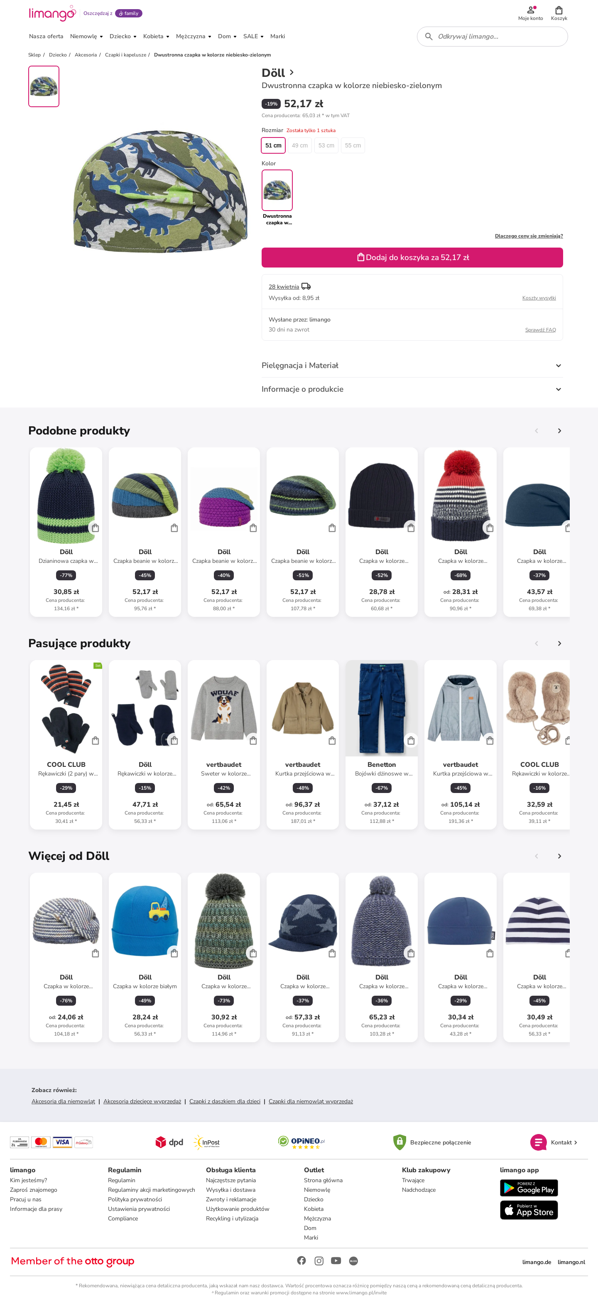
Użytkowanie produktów (238, 1209)
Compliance (123, 1219)
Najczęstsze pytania (231, 1180)
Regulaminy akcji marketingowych (151, 1190)
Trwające (413, 1180)
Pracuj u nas (26, 1199)
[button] (559, 13)
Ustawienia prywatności (139, 1209)
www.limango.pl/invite (361, 1292)
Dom (310, 1228)
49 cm (300, 145)
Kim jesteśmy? (28, 1180)
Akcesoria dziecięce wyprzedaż (142, 1101)
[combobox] (492, 36)
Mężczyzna (317, 1219)
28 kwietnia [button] (284, 287)
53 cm (326, 145)
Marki (311, 1238)
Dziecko (314, 1199)
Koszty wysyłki (539, 298)
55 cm (353, 145)
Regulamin (121, 1180)
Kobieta (314, 1209)
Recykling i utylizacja (232, 1219)
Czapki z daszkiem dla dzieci (224, 1101)
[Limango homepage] (52, 13)
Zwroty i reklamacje (231, 1199)
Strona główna (323, 1180)
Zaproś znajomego (33, 1190)
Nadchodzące (419, 1190)
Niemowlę (317, 1190)
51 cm (273, 145)
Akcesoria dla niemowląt (63, 1101)
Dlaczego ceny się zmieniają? (529, 236)
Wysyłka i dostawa (230, 1190)
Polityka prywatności (135, 1199)
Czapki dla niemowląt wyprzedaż (311, 1101)
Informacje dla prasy (36, 1209)
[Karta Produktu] (66, 532)
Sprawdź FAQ (540, 329)
